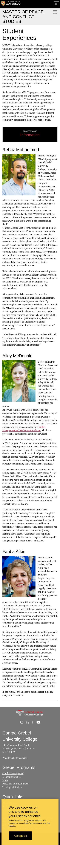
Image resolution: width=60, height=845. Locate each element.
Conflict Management (12, 773)
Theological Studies (12, 787)
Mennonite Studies (11, 777)
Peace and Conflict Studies (15, 783)
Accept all (20, 835)
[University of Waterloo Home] (10, 4)
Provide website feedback (14, 757)
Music (5, 780)
